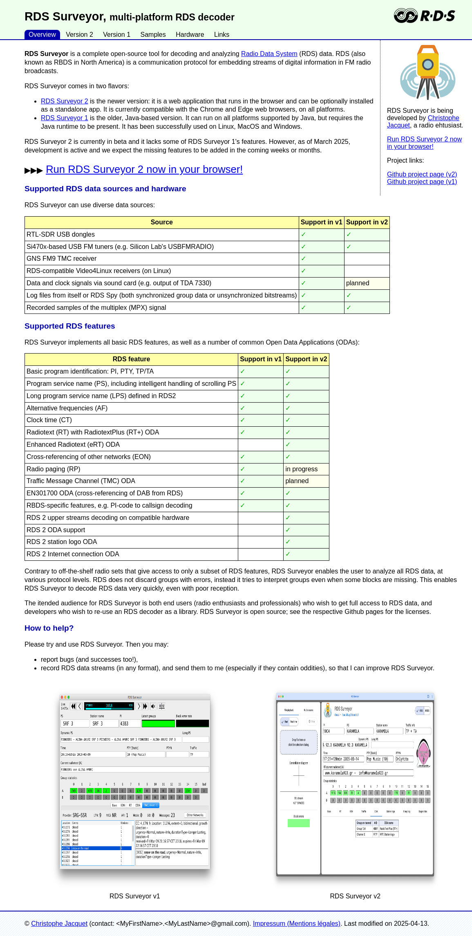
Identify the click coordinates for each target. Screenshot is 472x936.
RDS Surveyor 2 (64, 101)
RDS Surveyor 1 (64, 117)
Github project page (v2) (422, 174)
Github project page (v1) (422, 181)
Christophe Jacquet (59, 923)
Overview (42, 34)
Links (221, 34)
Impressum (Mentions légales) (296, 923)
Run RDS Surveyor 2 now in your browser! (424, 143)
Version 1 (116, 34)
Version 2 (79, 34)
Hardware (190, 34)
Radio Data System (269, 53)
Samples (153, 34)
